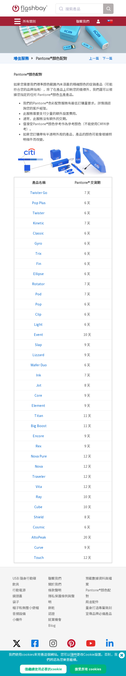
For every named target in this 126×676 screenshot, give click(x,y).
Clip (38, 314)
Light (38, 324)
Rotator (38, 283)
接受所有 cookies (88, 669)
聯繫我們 (82, 21)
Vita (39, 486)
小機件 (17, 619)
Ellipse (38, 273)
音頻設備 (19, 613)
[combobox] (79, 9)
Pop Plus (39, 202)
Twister (38, 212)
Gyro (39, 243)
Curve (38, 547)
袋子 (15, 601)
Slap (39, 344)
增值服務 (21, 58)
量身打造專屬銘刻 (99, 607)
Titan (38, 415)
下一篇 (107, 58)
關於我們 (54, 584)
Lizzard (38, 354)
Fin (38, 263)
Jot (38, 385)
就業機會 (54, 619)
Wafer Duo (39, 365)
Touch (39, 557)
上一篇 (94, 58)
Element (39, 405)
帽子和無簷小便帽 (25, 607)
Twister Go (38, 192)
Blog (52, 625)
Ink (39, 375)
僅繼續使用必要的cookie (43, 669)
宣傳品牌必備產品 (99, 613)
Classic (38, 233)
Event (39, 334)
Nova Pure (39, 456)
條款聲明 (54, 590)
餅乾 (51, 607)
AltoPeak (39, 537)
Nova (39, 466)
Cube (38, 506)
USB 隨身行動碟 (24, 578)
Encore (39, 435)
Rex (38, 446)
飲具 (15, 584)
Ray (39, 496)
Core (39, 395)
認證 (51, 613)
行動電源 (19, 590)
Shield (38, 517)
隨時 (73, 654)
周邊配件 (92, 601)
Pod (38, 294)
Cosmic (39, 527)
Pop (38, 304)
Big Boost (39, 425)
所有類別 (25, 21)
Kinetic (39, 223)
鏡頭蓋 (17, 596)
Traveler (38, 476)
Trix (38, 253)
